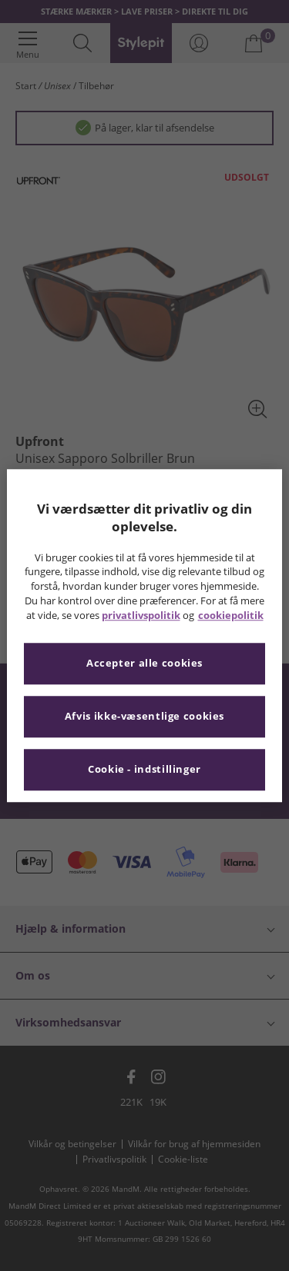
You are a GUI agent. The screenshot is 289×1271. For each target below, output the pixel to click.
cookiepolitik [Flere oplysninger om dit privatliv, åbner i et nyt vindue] (231, 615)
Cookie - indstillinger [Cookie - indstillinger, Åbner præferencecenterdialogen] (144, 769)
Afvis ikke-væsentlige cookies (144, 716)
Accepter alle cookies (144, 663)
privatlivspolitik (141, 615)
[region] (144, 635)
